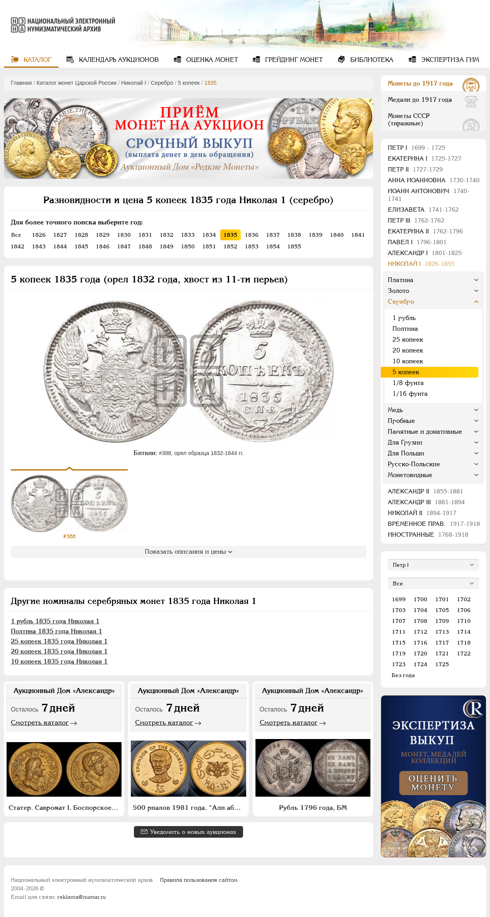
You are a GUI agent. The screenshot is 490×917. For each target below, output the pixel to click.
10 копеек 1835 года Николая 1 (59, 661)
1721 (442, 653)
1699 (399, 599)
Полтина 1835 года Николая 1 (56, 631)
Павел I (417, 242)
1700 (420, 599)
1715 (399, 643)
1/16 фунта (410, 393)
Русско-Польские (414, 464)
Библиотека (371, 59)
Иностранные (428, 534)
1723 (399, 664)
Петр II (415, 169)
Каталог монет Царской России (76, 83)
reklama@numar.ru (81, 897)
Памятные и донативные (425, 431)
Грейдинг (293, 59)
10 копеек (407, 361)
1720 (420, 653)
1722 (464, 653)
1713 (442, 632)
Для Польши (406, 453)
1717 (442, 643)
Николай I (133, 83)
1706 (464, 610)
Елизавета (423, 209)
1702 (464, 599)
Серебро (162, 83)
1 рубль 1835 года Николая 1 (55, 621)
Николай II (422, 513)
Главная (21, 83)
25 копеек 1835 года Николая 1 (59, 641)
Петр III (416, 220)
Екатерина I (424, 158)
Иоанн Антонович (428, 195)
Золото (398, 290)
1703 (399, 610)
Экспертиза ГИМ (449, 59)
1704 (420, 610)
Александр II (425, 491)
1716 (420, 643)
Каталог (36, 59)
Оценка (211, 59)
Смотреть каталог (40, 722)
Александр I (425, 253)
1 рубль (404, 318)
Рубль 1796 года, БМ (313, 807)
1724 (420, 664)
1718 (464, 643)
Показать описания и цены (188, 551)
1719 (399, 653)
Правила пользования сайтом (199, 880)
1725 (442, 664)
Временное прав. (434, 523)
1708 (420, 621)
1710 (464, 621)
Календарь (118, 59)
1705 (442, 610)
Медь (395, 410)
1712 (420, 632)
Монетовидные (410, 475)
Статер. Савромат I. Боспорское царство (65, 807)
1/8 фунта (408, 383)
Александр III (426, 502)
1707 (399, 621)
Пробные (401, 420)
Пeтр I (416, 147)
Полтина (405, 328)
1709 (442, 621)
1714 (464, 632)
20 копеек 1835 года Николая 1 (59, 651)
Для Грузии (405, 442)
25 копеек (407, 339)
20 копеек (407, 350)
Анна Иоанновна (434, 180)
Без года (403, 675)
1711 (399, 632)
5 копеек (189, 83)
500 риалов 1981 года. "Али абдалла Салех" (189, 807)
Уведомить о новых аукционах (193, 831)
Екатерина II (425, 231)
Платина (400, 280)
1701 (442, 599)
